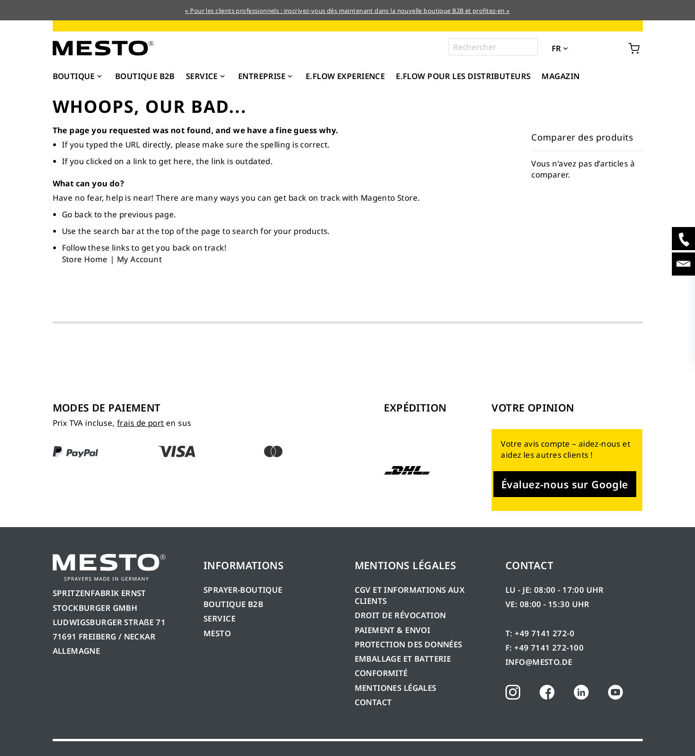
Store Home (85, 259)
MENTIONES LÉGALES (396, 687)
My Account (139, 259)
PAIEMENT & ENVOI (393, 630)
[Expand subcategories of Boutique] (99, 77)
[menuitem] (78, 76)
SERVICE (219, 618)
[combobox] (493, 46)
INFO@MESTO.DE (538, 662)
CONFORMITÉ (381, 673)
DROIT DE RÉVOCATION (400, 615)
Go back (77, 214)
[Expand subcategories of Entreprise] (290, 77)
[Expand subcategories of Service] (222, 77)
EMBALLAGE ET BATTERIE (403, 658)
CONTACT (373, 702)
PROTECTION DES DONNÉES (408, 644)
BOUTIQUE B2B (233, 604)
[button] (578, 47)
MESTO (217, 633)
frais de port (140, 423)
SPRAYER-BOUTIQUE (243, 589)
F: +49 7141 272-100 (544, 647)
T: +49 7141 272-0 (539, 633)
